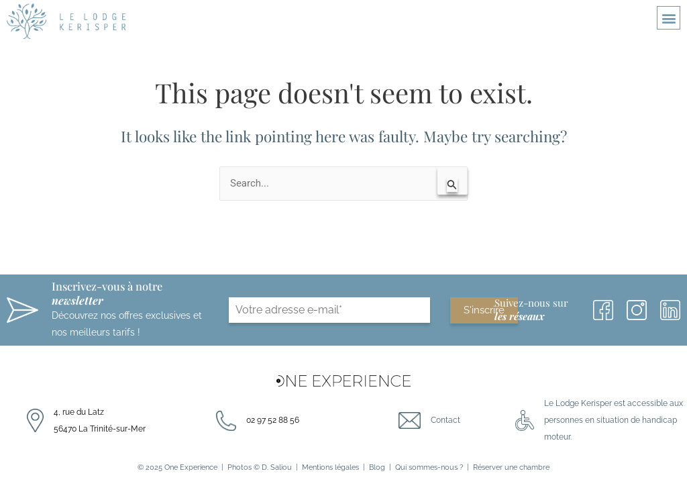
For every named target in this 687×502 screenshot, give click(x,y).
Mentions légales (330, 467)
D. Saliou (277, 467)
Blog (377, 467)
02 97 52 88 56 (272, 420)
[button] (668, 18)
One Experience (190, 467)
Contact (445, 420)
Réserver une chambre (511, 467)
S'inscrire (484, 310)
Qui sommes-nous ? (429, 467)
